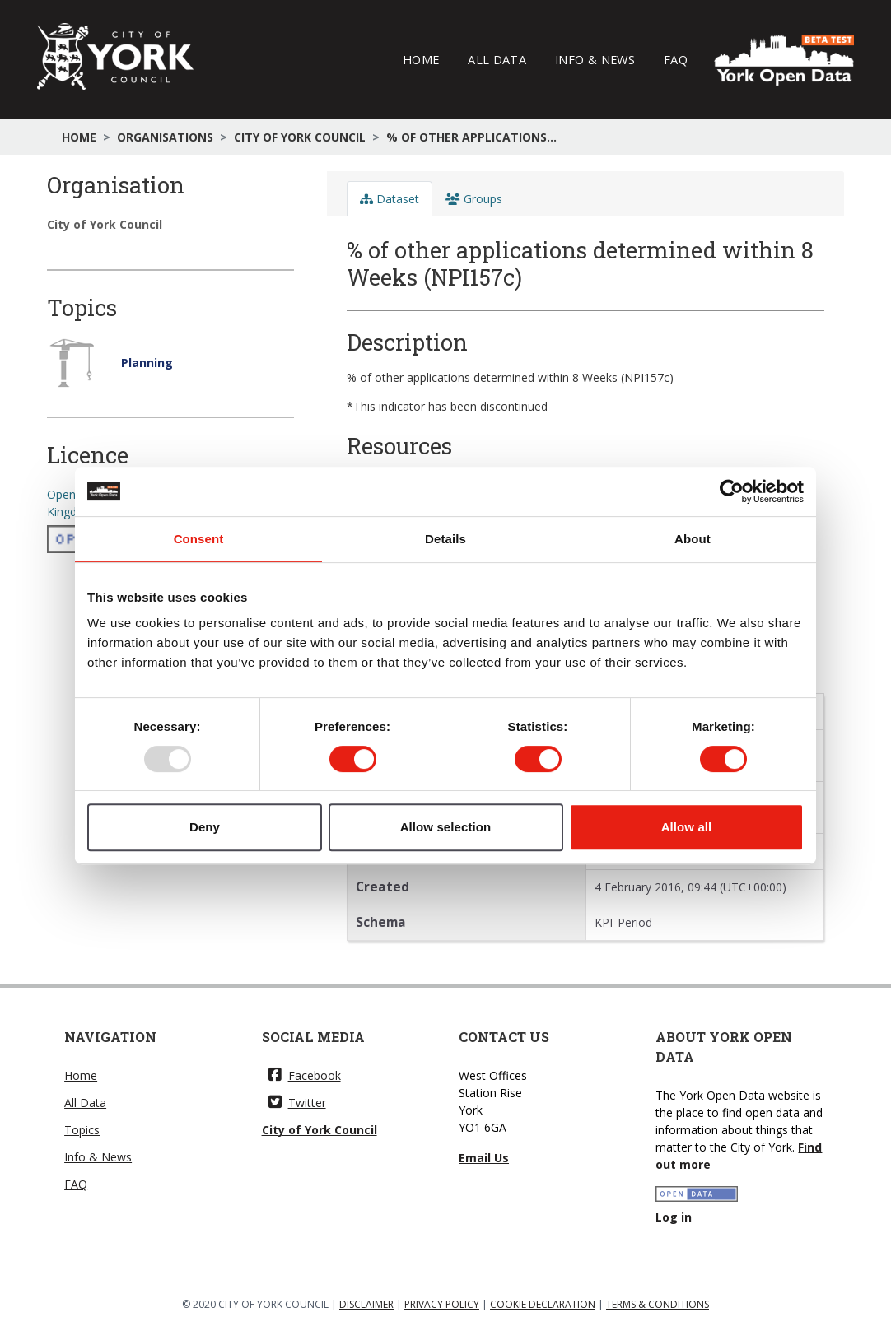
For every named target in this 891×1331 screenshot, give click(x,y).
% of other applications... (471, 137)
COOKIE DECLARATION (542, 1304)
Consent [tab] (199, 539)
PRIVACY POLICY (441, 1304)
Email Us (484, 1158)
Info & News (595, 59)
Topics (82, 1130)
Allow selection (446, 827)
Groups (474, 199)
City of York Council (300, 137)
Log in (673, 1217)
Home (421, 59)
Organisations (165, 137)
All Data (497, 59)
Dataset (389, 199)
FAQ (676, 59)
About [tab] (692, 539)
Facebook (304, 1075)
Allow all (686, 827)
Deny (204, 827)
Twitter (297, 1102)
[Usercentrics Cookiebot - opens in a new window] (732, 491)
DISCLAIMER (366, 1304)
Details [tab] (445, 539)
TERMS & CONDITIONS (657, 1304)
